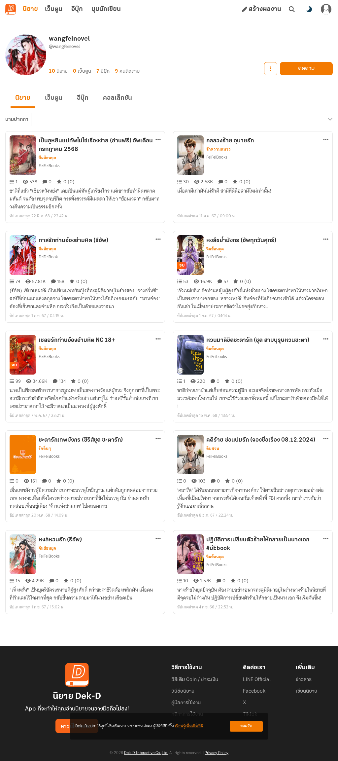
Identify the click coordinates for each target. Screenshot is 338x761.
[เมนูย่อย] (329, 120)
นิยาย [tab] (30, 9)
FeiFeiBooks (49, 165)
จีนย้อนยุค (47, 158)
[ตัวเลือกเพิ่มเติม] (158, 139)
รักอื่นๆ (45, 448)
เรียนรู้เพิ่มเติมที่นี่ (189, 726)
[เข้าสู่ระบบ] (326, 9)
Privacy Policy (216, 753)
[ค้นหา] (291, 9)
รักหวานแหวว (218, 149)
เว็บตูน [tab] (53, 9)
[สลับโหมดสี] (309, 9)
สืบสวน (212, 448)
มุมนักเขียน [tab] (106, 9)
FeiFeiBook (48, 257)
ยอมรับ (246, 726)
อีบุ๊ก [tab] (77, 9)
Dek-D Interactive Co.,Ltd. (146, 753)
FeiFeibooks (216, 356)
